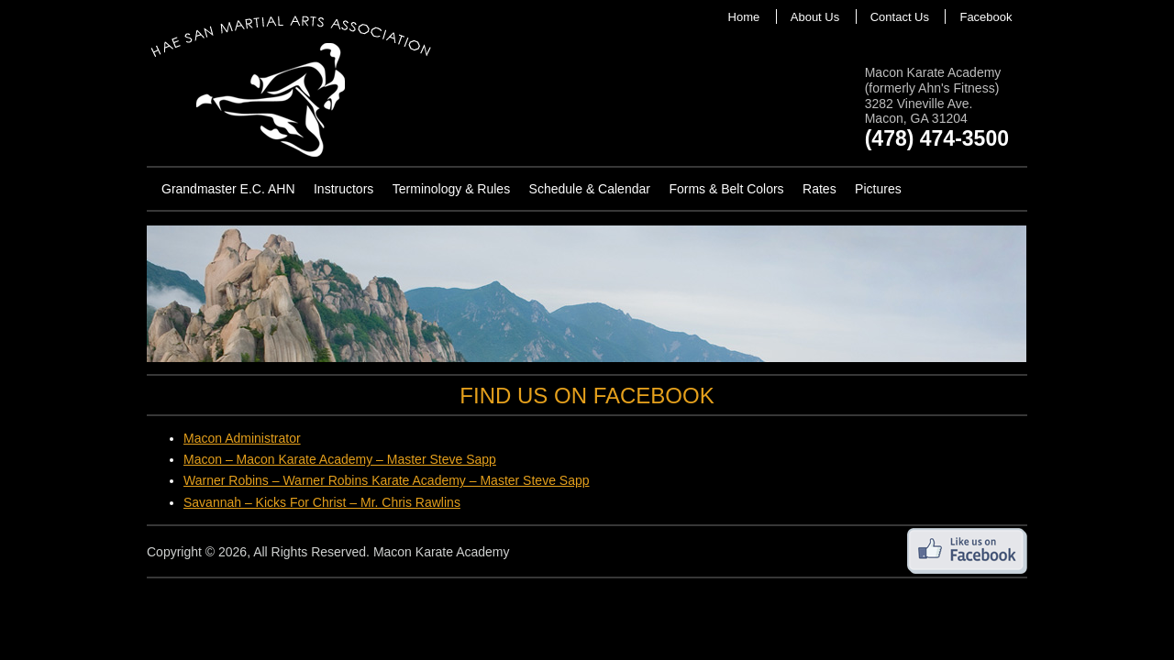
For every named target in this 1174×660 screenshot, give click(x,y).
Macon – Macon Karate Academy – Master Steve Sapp (339, 459)
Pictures (878, 189)
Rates (819, 189)
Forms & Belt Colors (726, 189)
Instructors (343, 189)
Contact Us (899, 17)
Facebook (985, 17)
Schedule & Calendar (589, 189)
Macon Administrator (242, 438)
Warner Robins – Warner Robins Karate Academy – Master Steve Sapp (386, 480)
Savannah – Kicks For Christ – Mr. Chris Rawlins (321, 502)
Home (744, 17)
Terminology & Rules (451, 189)
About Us (815, 17)
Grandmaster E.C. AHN (228, 189)
